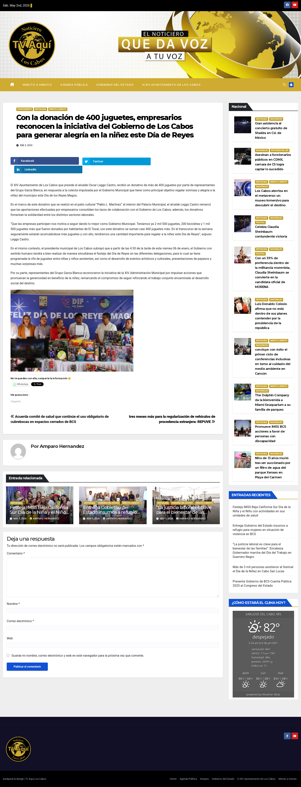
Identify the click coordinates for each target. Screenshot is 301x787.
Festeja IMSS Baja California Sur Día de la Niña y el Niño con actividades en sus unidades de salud (262, 511)
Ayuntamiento (24, 109)
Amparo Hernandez (62, 437)
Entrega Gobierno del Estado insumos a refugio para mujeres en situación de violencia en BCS (260, 530)
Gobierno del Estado (115, 84)
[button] (284, 84)
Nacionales (276, 119)
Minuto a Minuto (57, 109)
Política (260, 222)
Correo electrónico (20, 612)
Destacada (40, 109)
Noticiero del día (279, 150)
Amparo (204, 778)
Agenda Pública (74, 84)
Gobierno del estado (108, 494)
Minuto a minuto (37, 84)
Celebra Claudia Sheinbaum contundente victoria (271, 231)
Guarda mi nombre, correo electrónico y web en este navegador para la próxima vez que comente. (78, 647)
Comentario (16, 545)
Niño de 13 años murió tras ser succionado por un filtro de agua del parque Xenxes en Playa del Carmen (272, 467)
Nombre (13, 595)
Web (10, 630)
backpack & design (13, 778)
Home (173, 778)
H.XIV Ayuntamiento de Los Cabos (171, 84)
